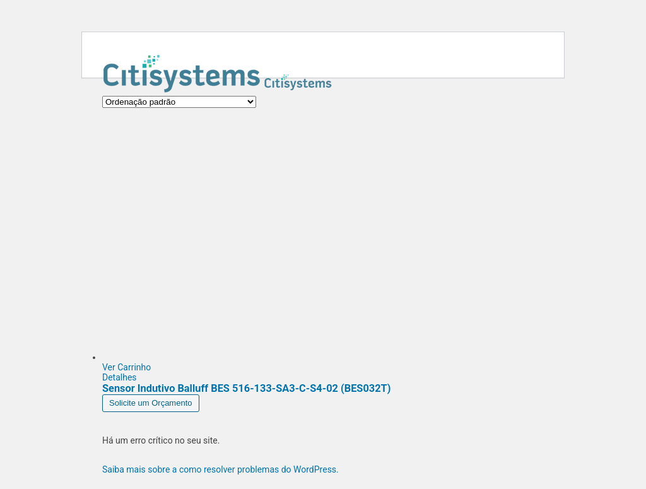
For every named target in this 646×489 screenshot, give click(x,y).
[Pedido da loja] (179, 102)
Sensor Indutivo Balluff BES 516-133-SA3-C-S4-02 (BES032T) (246, 388)
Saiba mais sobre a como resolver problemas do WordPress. (220, 469)
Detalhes (119, 377)
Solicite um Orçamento (150, 403)
